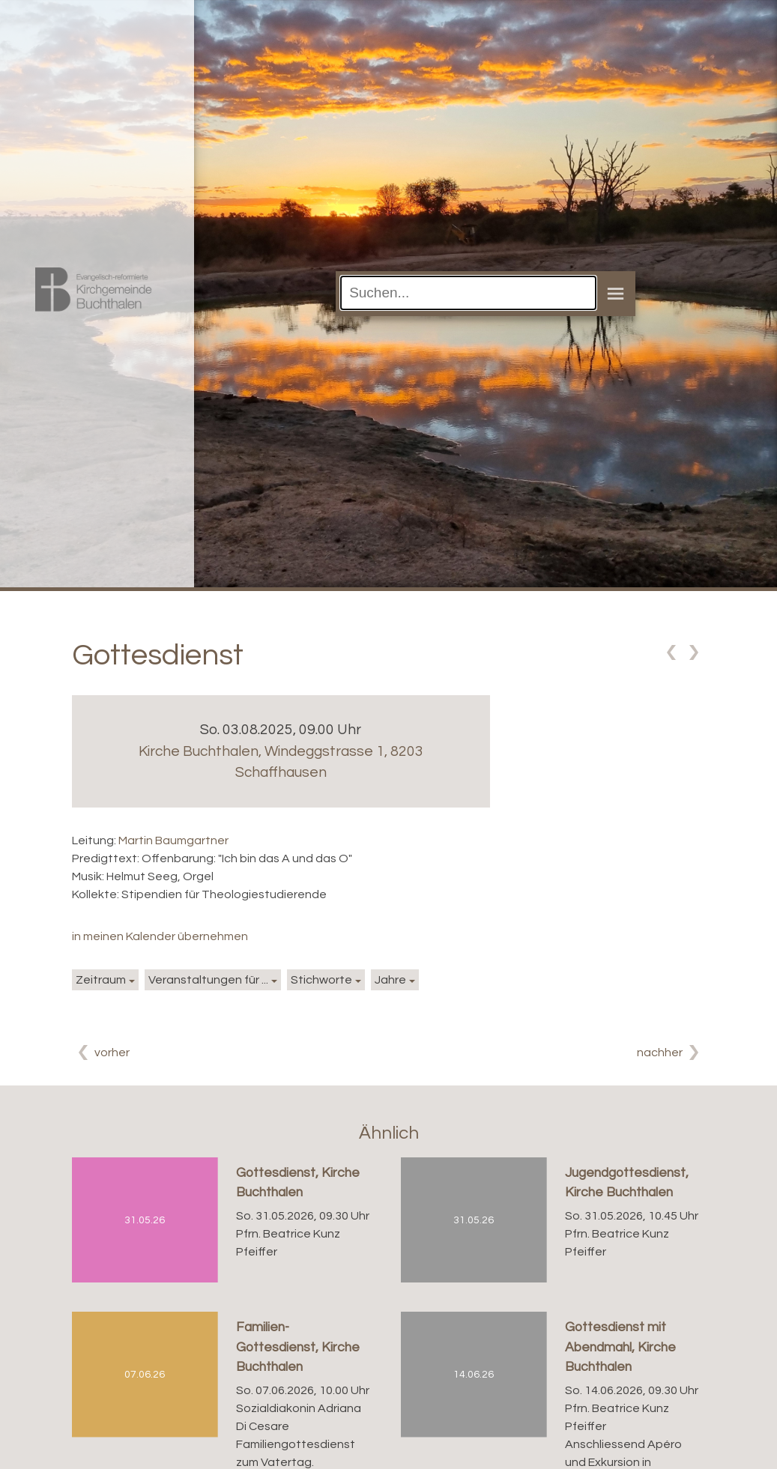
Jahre (390, 980)
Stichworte (321, 980)
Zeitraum (101, 980)
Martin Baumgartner (173, 840)
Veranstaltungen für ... (208, 980)
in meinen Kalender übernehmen (160, 936)
